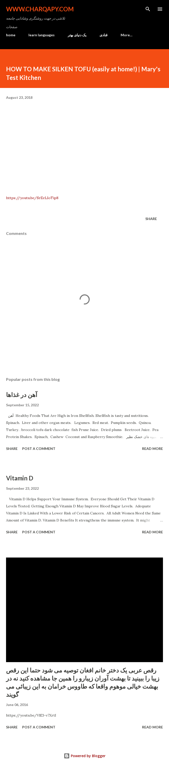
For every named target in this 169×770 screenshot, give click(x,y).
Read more (152, 448)
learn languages (41, 35)
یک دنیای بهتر (77, 35)
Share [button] (151, 219)
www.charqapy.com (40, 9)
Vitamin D (19, 478)
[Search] (148, 9)
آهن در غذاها (21, 394)
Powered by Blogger (85, 755)
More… (126, 35)
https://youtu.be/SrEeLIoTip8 (32, 198)
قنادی (103, 35)
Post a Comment (38, 448)
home (10, 35)
